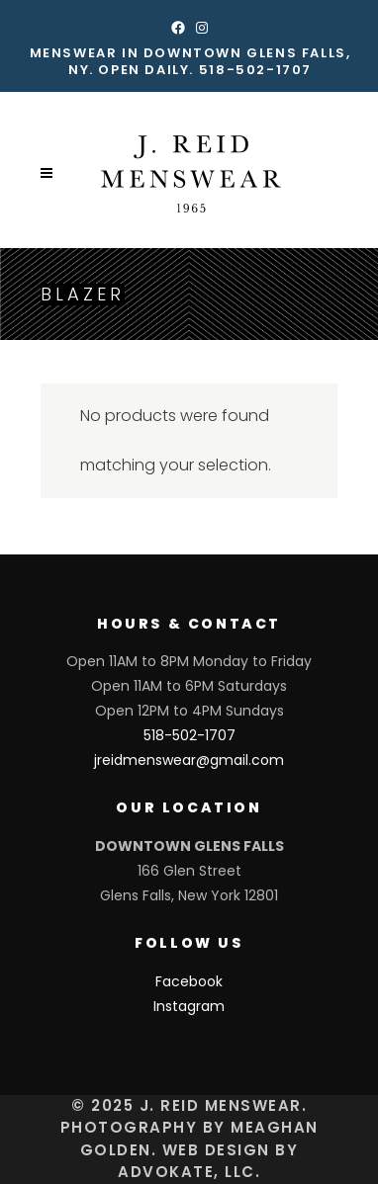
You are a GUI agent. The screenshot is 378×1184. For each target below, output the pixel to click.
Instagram (189, 1006)
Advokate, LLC (186, 1171)
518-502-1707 (255, 69)
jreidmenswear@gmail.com (189, 760)
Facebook (189, 981)
